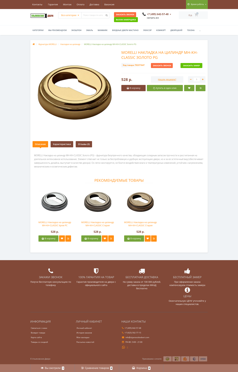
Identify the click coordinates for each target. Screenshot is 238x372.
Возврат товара (38, 332)
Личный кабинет (84, 328)
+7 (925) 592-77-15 (131, 332)
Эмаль (89, 30)
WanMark (102, 30)
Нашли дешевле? (167, 79)
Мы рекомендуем (57, 30)
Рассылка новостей (85, 342)
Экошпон (76, 30)
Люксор (147, 30)
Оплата (66, 4)
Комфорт (161, 30)
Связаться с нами (39, 328)
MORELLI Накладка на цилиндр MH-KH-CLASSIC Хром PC (54, 224)
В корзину (48, 238)
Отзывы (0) (84, 144)
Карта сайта (36, 337)
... (200, 30)
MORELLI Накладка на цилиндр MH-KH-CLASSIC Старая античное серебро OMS (97, 224)
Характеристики (62, 144)
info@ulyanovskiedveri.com (135, 337)
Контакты (111, 4)
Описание (40, 144)
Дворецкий (176, 30)
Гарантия (37, 4)
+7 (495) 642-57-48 (131, 328)
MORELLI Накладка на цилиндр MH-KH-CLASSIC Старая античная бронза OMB (140, 224)
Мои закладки (82, 337)
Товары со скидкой (39, 342)
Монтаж (52, 4)
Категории (38, 30)
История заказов (84, 332)
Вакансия (95, 4)
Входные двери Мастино (125, 30)
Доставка (80, 4)
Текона (191, 30)
